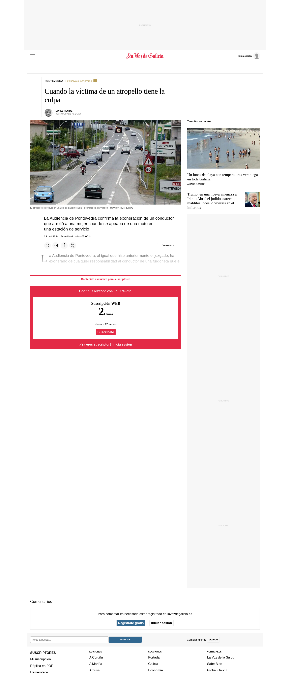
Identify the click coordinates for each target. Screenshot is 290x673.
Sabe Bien (214, 664)
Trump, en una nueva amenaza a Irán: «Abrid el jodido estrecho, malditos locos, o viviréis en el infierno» (212, 201)
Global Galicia (217, 670)
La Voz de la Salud (220, 657)
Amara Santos (196, 184)
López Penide (64, 111)
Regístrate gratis (131, 623)
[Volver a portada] (145, 56)
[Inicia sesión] (249, 55)
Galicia (153, 664)
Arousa (94, 670)
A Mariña (95, 664)
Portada (154, 657)
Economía (155, 670)
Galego (213, 639)
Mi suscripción (40, 659)
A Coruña (96, 657)
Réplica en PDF (41, 665)
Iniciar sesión (161, 623)
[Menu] (33, 56)
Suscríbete (105, 332)
